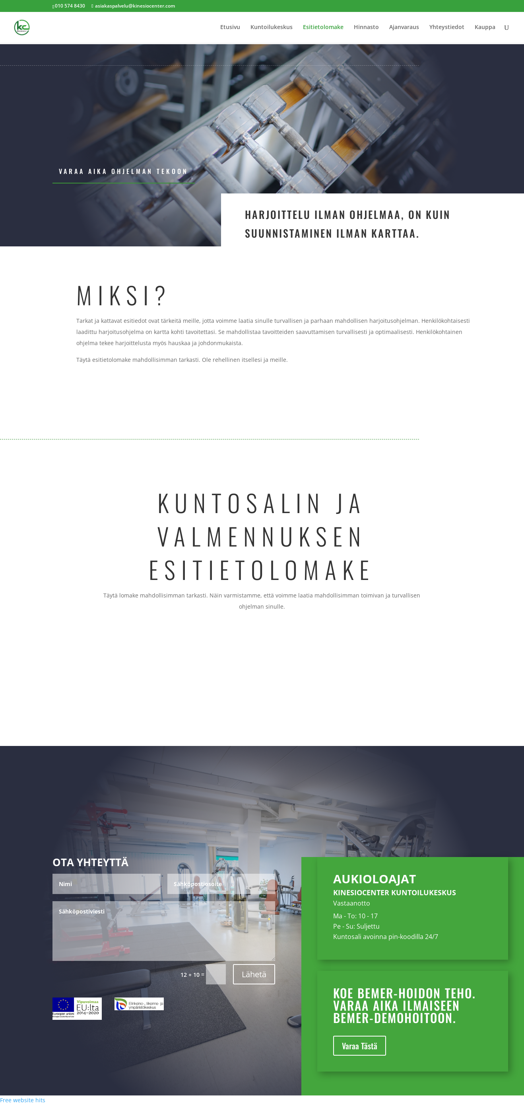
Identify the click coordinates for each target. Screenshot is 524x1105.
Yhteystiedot (446, 28)
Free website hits (22, 1100)
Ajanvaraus (404, 28)
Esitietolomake (323, 28)
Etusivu (230, 28)
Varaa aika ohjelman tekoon (123, 171)
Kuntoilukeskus (271, 28)
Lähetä (254, 974)
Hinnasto (366, 28)
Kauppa (485, 28)
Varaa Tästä (359, 1046)
